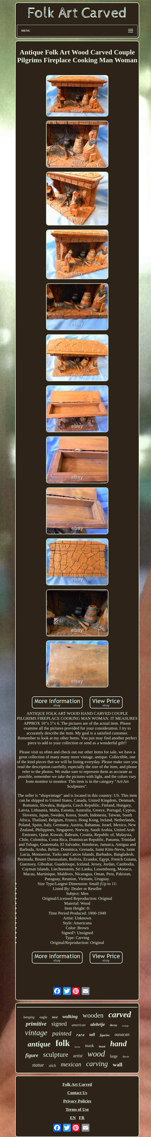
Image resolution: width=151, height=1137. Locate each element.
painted (61, 1033)
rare (80, 1035)
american (79, 1025)
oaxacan (121, 1034)
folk (62, 1043)
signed (59, 1023)
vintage (36, 1032)
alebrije (97, 1024)
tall (92, 1034)
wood (96, 1053)
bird (55, 1017)
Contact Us (77, 1092)
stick (52, 1065)
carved (119, 1014)
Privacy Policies (77, 1101)
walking (69, 1016)
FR (82, 1117)
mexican (71, 1064)
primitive (36, 1024)
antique (39, 1044)
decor (126, 1056)
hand (118, 1043)
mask (89, 1045)
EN (73, 1117)
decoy (113, 1025)
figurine (105, 1035)
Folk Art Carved (77, 1084)
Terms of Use (77, 1109)
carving (97, 1064)
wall (117, 1064)
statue (38, 1065)
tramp (125, 1025)
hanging (29, 1017)
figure (31, 1055)
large (114, 1056)
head (102, 1046)
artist (78, 1055)
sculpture (55, 1054)
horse (77, 1047)
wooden (93, 1015)
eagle (43, 1017)
